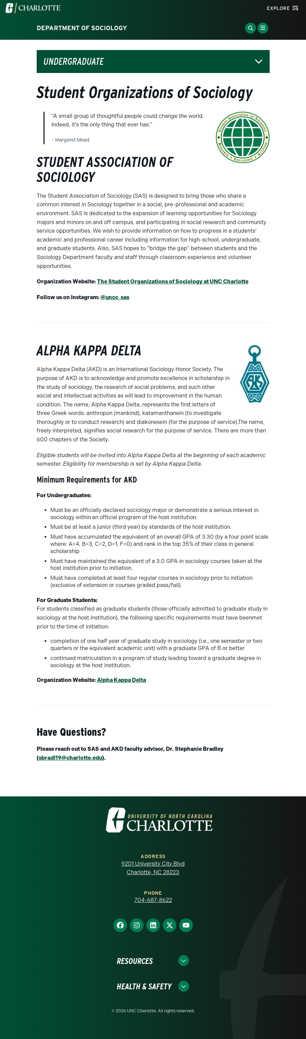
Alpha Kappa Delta (121, 680)
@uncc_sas (114, 297)
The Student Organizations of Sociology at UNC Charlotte (172, 281)
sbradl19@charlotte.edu (70, 758)
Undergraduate (74, 61)
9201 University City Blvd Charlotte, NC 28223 (153, 868)
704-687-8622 (153, 900)
